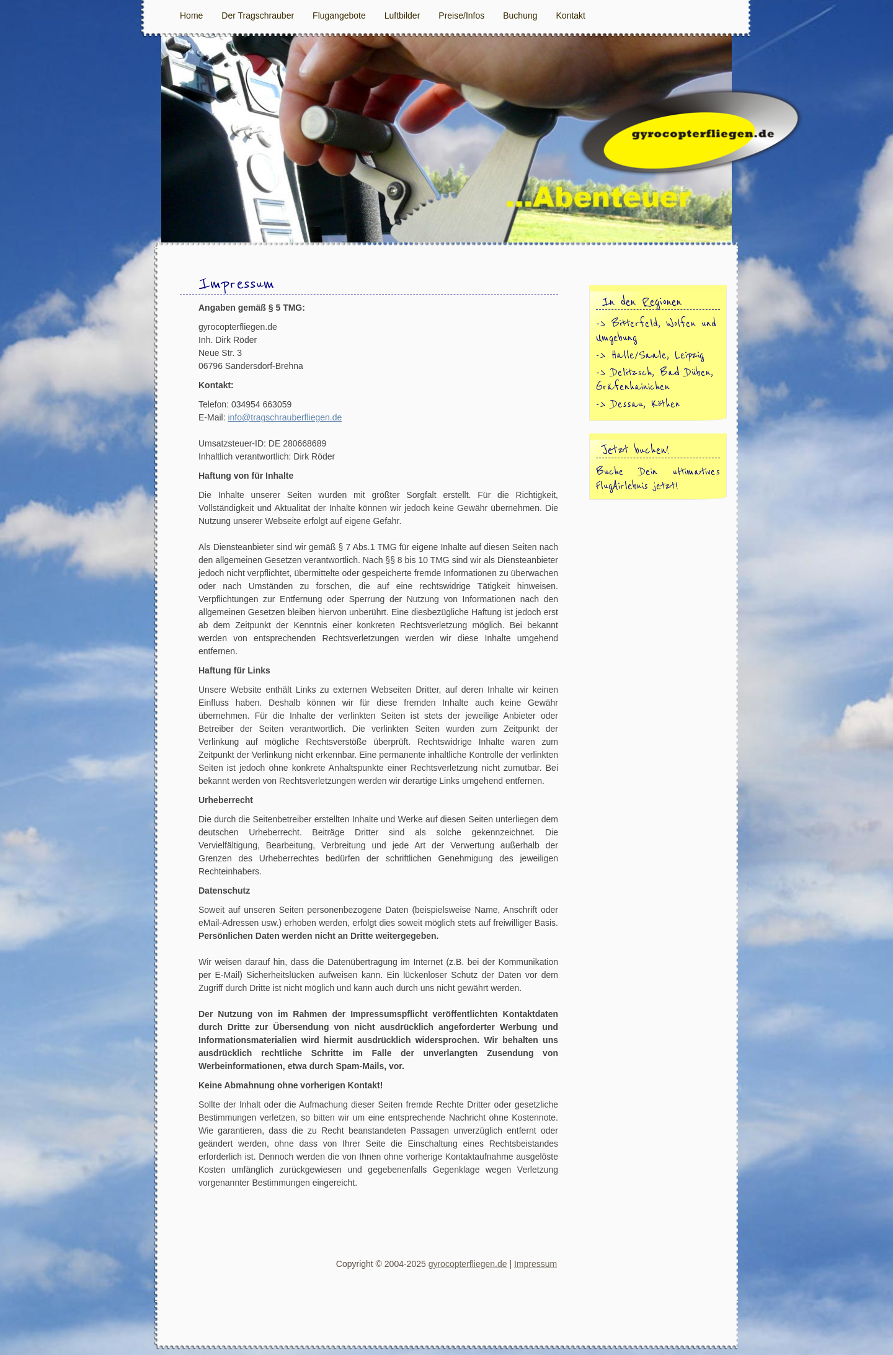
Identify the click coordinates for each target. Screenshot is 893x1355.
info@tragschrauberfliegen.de (285, 417)
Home (191, 15)
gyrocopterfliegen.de (468, 1264)
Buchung (520, 15)
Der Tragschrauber (257, 15)
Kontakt (570, 15)
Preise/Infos (461, 15)
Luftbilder (402, 15)
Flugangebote (339, 15)
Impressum (535, 1264)
